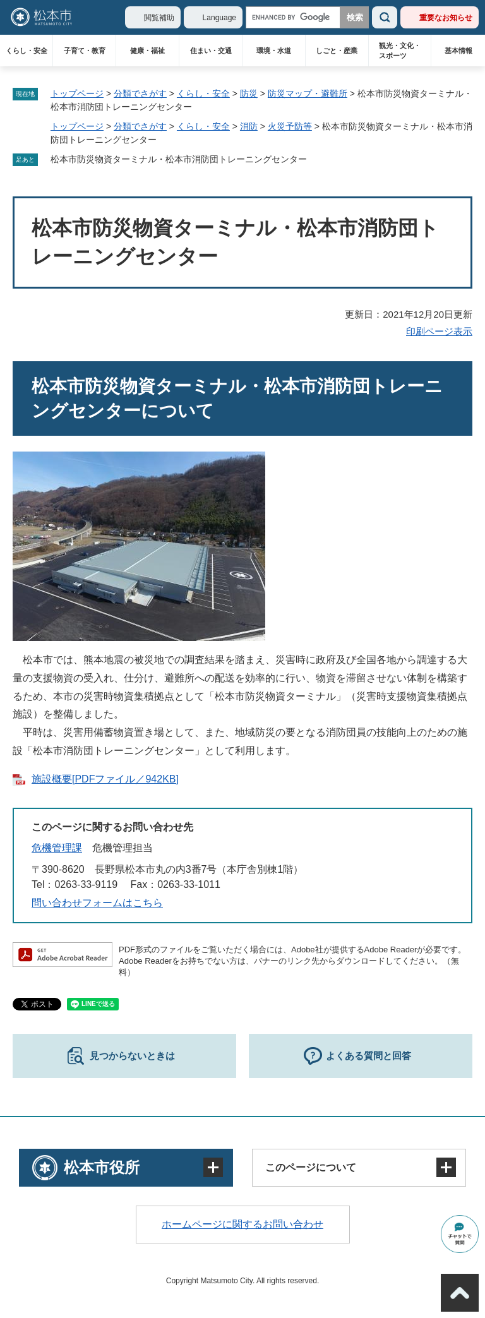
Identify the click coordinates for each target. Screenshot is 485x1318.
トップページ (77, 93)
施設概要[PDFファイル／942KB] (105, 779)
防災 (249, 93)
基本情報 (458, 50)
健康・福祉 (147, 50)
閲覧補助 (159, 17)
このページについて (310, 1167)
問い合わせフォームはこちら (97, 902)
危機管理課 (57, 847)
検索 (384, 17)
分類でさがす (140, 93)
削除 (315, 159)
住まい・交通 (211, 50)
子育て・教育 (84, 50)
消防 (249, 126)
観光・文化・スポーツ (400, 50)
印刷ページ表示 (439, 331)
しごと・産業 (336, 50)
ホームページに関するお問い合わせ (242, 1224)
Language (219, 17)
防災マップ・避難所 (307, 93)
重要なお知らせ (445, 17)
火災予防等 (290, 126)
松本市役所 (102, 1167)
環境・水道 (273, 50)
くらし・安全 (26, 50)
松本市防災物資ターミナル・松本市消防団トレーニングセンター (179, 159)
